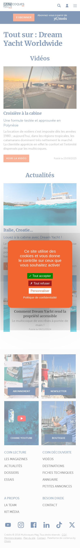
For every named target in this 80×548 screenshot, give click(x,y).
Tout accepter (40, 275)
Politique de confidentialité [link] (40, 297)
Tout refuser (40, 283)
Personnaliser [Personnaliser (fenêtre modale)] (40, 291)
